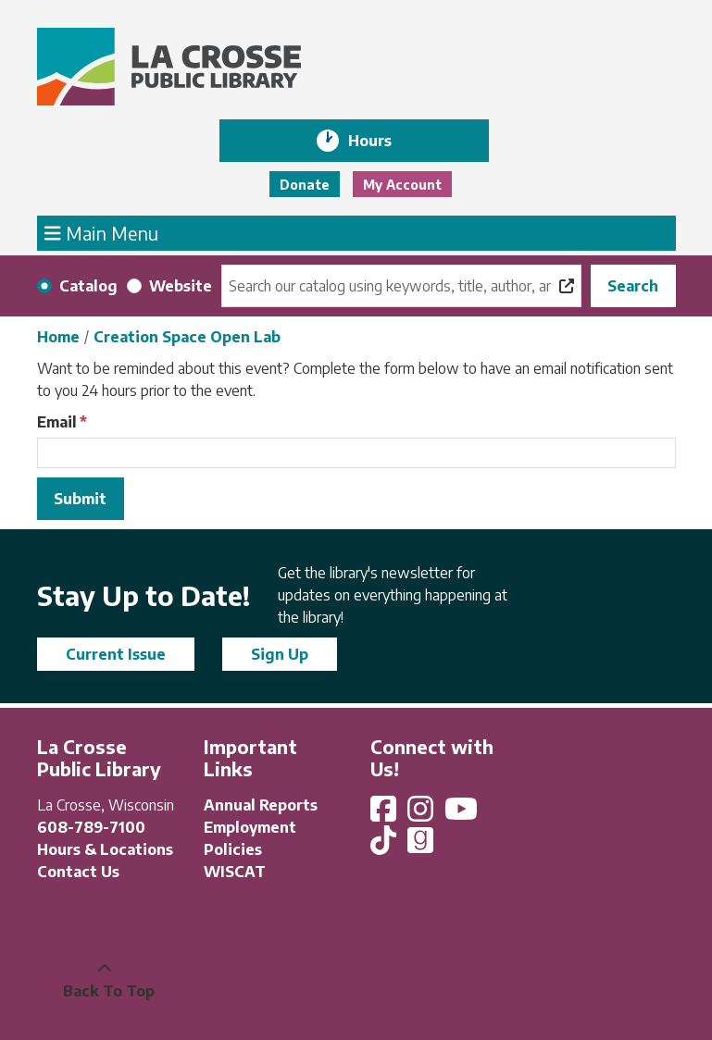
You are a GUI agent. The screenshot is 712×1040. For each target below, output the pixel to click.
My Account (402, 184)
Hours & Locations (105, 849)
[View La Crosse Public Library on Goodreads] (420, 845)
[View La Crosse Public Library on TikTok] (385, 845)
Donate (305, 184)
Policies (233, 849)
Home (58, 337)
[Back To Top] (104, 979)
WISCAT (235, 871)
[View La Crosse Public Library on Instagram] (422, 814)
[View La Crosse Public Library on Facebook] (385, 814)
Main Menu (101, 232)
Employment (250, 827)
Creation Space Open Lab (187, 337)
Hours (383, 141)
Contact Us (78, 871)
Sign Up (279, 654)
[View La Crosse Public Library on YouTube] (462, 814)
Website (180, 286)
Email (57, 422)
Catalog (88, 286)
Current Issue (116, 654)
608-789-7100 (91, 827)
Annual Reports (261, 805)
